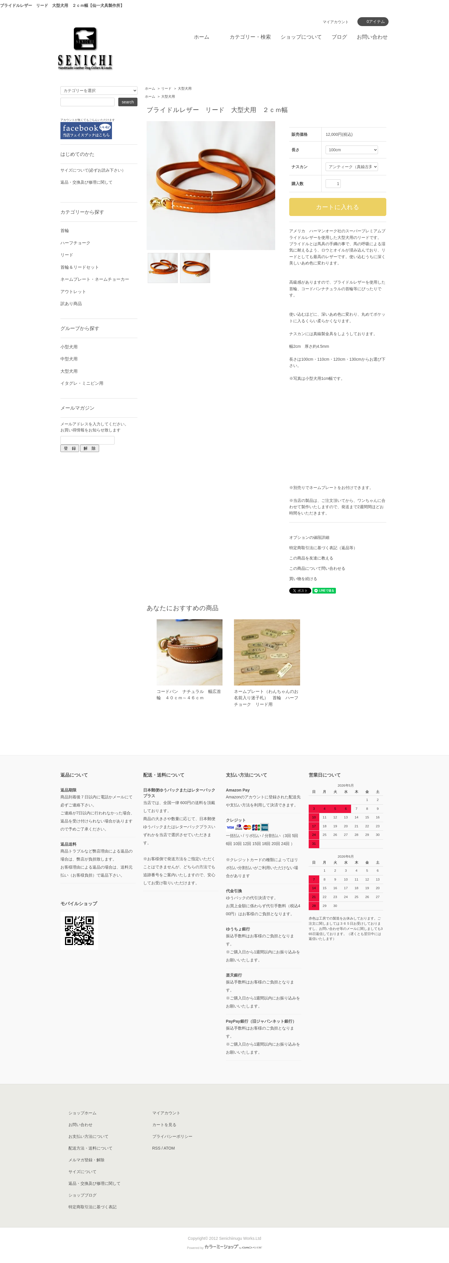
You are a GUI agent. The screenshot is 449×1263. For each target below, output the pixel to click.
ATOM (169, 1148)
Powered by (224, 1248)
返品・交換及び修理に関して (86, 182)
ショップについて (301, 37)
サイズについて (82, 1171)
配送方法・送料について (90, 1148)
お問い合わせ (372, 37)
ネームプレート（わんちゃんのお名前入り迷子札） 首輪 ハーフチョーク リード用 (266, 698)
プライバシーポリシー (172, 1136)
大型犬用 (185, 89)
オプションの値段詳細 (309, 537)
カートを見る (164, 1124)
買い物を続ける (303, 578)
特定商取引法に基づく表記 (92, 1207)
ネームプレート (323, 487)
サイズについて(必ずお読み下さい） (93, 170)
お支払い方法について (88, 1136)
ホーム (201, 37)
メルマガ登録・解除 (86, 1160)
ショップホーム (82, 1113)
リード (166, 89)
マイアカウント (336, 22)
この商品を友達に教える (311, 558)
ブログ (339, 37)
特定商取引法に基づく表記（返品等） (323, 547)
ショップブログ (82, 1195)
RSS (156, 1148)
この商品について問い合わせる (317, 568)
